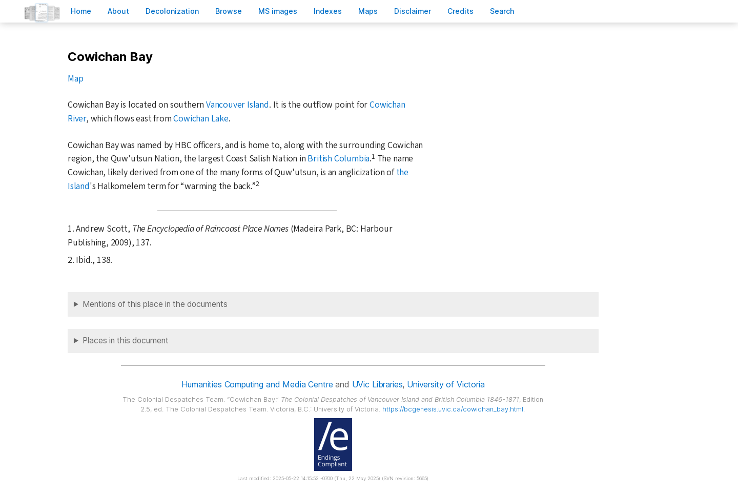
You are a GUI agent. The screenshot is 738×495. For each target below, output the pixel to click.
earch (502, 11)
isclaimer (412, 11)
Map (75, 78)
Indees (328, 11)
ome (81, 11)
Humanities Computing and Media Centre (257, 384)
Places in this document (126, 340)
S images (277, 11)
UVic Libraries (377, 384)
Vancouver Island (237, 104)
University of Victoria (445, 384)
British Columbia (339, 158)
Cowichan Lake (200, 118)
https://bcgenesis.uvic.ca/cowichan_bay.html (452, 409)
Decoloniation (172, 11)
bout (118, 11)
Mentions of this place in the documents (155, 304)
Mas (368, 11)
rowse (228, 11)
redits (460, 11)
